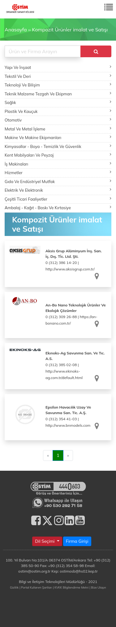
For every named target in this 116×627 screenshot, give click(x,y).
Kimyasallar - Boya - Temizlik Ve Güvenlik (58, 146)
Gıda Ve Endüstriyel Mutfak (58, 181)
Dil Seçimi (45, 541)
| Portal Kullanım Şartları (35, 587)
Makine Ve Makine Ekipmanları (58, 137)
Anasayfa (16, 29)
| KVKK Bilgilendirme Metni (70, 587)
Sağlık (58, 102)
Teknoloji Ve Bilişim (58, 84)
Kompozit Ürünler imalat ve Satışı (70, 29)
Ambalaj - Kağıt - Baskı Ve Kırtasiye (58, 207)
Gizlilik (14, 587)
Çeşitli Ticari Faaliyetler (58, 199)
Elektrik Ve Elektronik (58, 190)
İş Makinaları (58, 163)
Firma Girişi (77, 541)
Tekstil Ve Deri (58, 76)
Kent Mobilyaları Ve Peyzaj (58, 155)
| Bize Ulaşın (97, 587)
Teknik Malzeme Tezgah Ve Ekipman (58, 93)
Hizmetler (58, 172)
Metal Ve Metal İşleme (58, 128)
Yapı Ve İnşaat (58, 67)
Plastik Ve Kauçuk (58, 111)
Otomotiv (58, 119)
